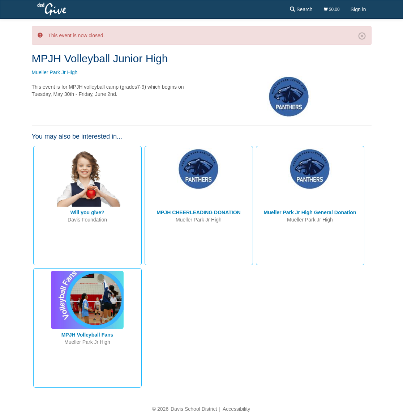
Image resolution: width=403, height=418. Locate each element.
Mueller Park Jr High (55, 72)
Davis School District (194, 409)
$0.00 (331, 9)
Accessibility (236, 409)
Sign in (358, 9)
